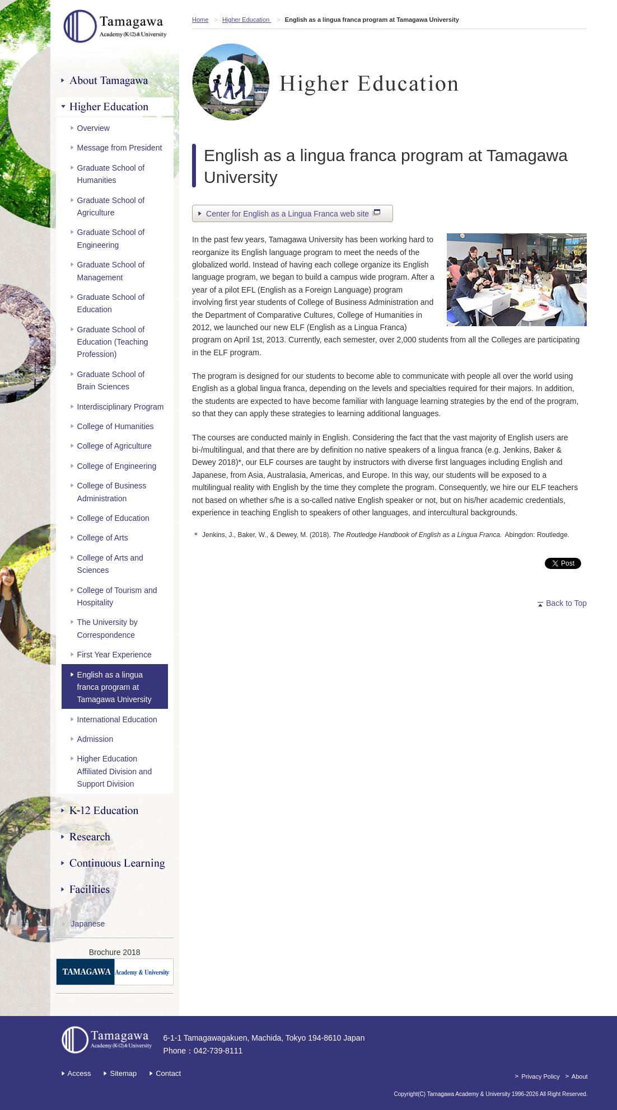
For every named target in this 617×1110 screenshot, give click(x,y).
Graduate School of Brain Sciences (111, 380)
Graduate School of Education (111, 303)
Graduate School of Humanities (111, 174)
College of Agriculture (114, 445)
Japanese (88, 923)
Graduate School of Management (111, 270)
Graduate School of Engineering (111, 238)
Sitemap (123, 1073)
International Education (117, 719)
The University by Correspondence (107, 628)
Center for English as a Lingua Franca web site (293, 214)
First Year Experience (114, 654)
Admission (95, 739)
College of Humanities (115, 426)
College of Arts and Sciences (110, 564)
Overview (93, 128)
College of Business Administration (112, 491)
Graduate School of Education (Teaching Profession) (112, 342)
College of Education (113, 518)
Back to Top (566, 603)
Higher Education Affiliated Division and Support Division (114, 771)
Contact (168, 1073)
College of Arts (102, 537)
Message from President (119, 147)
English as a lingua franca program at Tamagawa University (114, 687)
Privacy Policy (540, 1076)
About (580, 1076)
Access (79, 1073)
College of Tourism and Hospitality (117, 596)
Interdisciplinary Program (120, 406)
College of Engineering (117, 466)
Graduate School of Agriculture (111, 206)
